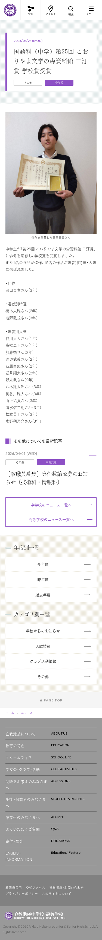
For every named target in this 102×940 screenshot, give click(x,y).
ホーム (9, 712)
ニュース (27, 712)
